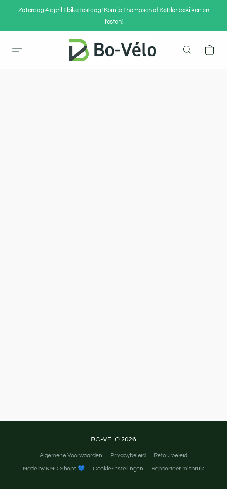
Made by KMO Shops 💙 (54, 469)
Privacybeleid (128, 455)
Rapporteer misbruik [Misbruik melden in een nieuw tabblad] (177, 469)
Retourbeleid (170, 455)
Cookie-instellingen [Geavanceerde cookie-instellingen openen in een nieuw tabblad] (118, 469)
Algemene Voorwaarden (71, 455)
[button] (113, 50)
